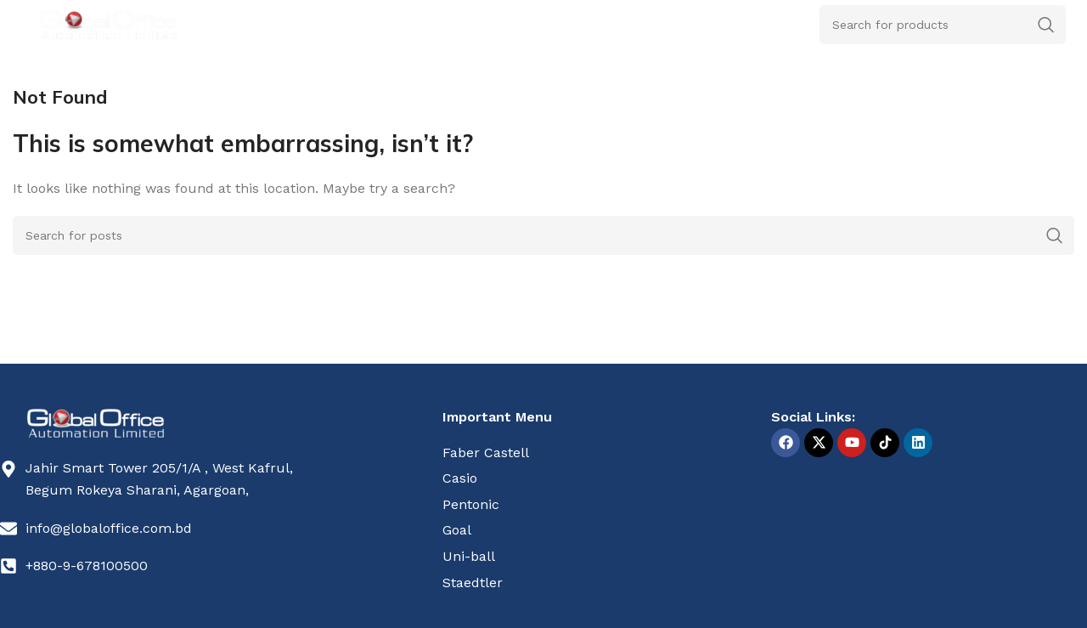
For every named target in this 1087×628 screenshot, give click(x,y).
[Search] (543, 235)
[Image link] (95, 422)
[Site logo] (108, 23)
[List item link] (600, 453)
